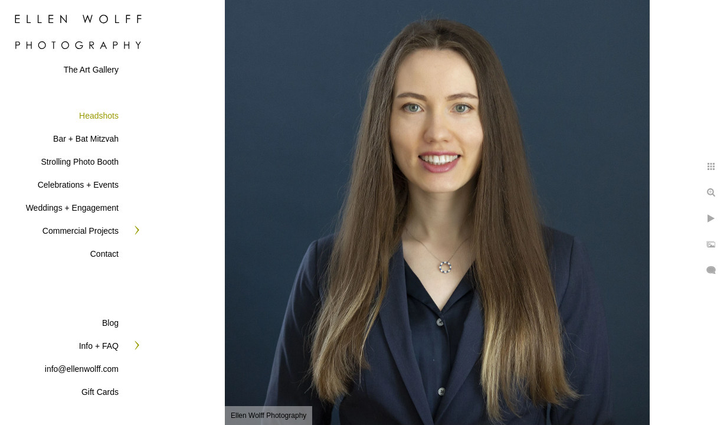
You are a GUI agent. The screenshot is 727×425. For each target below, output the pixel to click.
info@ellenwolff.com (82, 369)
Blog (110, 323)
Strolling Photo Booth (80, 161)
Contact (104, 254)
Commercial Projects (80, 231)
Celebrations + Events (78, 184)
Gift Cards (100, 392)
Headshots (99, 115)
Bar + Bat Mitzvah (86, 138)
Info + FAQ (99, 346)
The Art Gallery (91, 69)
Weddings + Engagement (72, 207)
